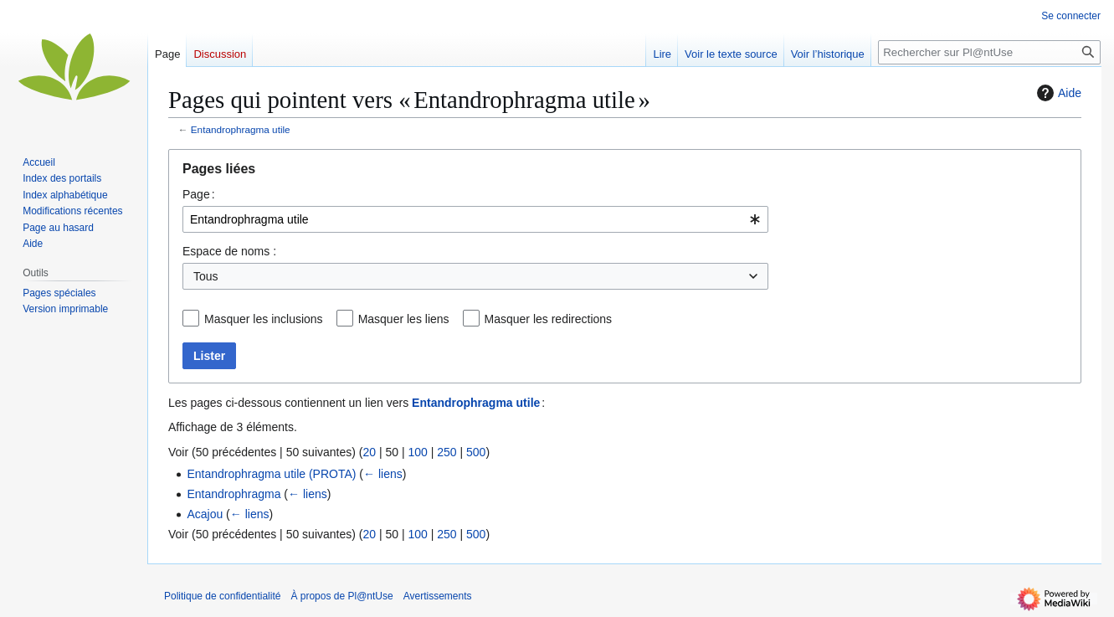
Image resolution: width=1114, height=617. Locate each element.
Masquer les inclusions (263, 319)
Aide (1057, 93)
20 (369, 452)
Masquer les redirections (549, 319)
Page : (198, 194)
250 (446, 452)
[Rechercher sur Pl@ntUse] (989, 52)
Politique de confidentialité (222, 596)
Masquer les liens (403, 319)
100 (417, 452)
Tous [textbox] (205, 276)
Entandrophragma (233, 494)
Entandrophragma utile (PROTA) (271, 474)
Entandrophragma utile (240, 129)
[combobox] (475, 219)
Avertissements (437, 596)
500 (475, 452)
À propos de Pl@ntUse (341, 596)
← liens (383, 474)
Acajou (205, 514)
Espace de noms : (229, 251)
